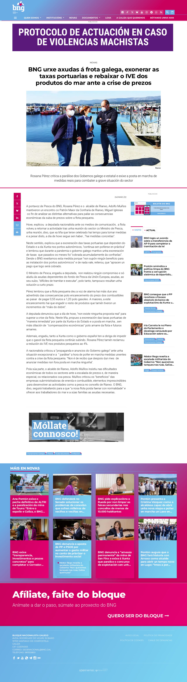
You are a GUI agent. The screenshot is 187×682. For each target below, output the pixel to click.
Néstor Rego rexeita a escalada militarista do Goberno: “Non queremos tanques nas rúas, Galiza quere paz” (159, 362)
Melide (160, 339)
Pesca (50, 454)
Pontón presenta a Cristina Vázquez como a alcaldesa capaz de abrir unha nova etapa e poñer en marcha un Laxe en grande (157, 506)
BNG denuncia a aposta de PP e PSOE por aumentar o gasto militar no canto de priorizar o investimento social (72, 550)
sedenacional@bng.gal (37, 649)
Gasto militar (157, 370)
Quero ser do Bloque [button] (139, 615)
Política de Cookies (132, 640)
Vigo (147, 370)
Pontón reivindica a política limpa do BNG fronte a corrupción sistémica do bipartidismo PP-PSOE (159, 272)
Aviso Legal (132, 635)
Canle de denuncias (160, 640)
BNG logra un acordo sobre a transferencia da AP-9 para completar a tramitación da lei (158, 242)
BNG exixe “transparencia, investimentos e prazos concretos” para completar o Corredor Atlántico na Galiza (27, 560)
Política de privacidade (158, 635)
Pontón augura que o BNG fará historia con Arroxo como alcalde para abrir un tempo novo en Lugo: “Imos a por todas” (158, 560)
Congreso (157, 252)
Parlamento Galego (36, 454)
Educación (149, 339)
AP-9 (147, 252)
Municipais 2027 (152, 280)
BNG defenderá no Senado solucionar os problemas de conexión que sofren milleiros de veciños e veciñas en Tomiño (70, 506)
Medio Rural (150, 308)
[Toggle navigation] (15, 17)
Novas (93, 62)
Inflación (76, 454)
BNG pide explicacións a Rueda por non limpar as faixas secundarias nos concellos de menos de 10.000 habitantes (114, 505)
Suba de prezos (62, 454)
